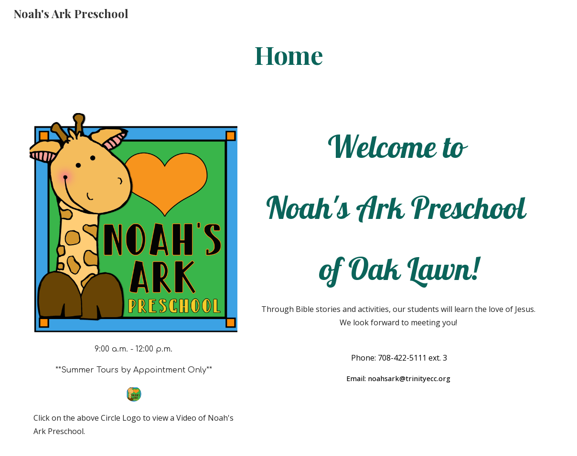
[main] (288, 54)
